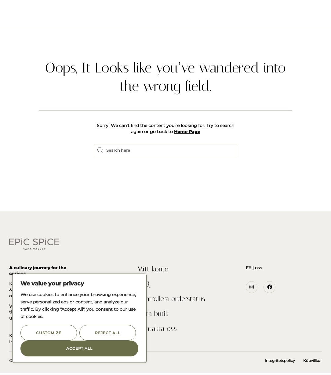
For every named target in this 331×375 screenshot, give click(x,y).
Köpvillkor (312, 362)
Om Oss (137, 18)
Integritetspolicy (280, 362)
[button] (13, 12)
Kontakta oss (157, 330)
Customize (48, 333)
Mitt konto (153, 269)
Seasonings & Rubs (97, 18)
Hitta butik (153, 315)
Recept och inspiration (183, 18)
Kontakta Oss (237, 18)
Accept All (79, 348)
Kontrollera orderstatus (172, 300)
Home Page (187, 131)
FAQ (143, 285)
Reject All (107, 333)
